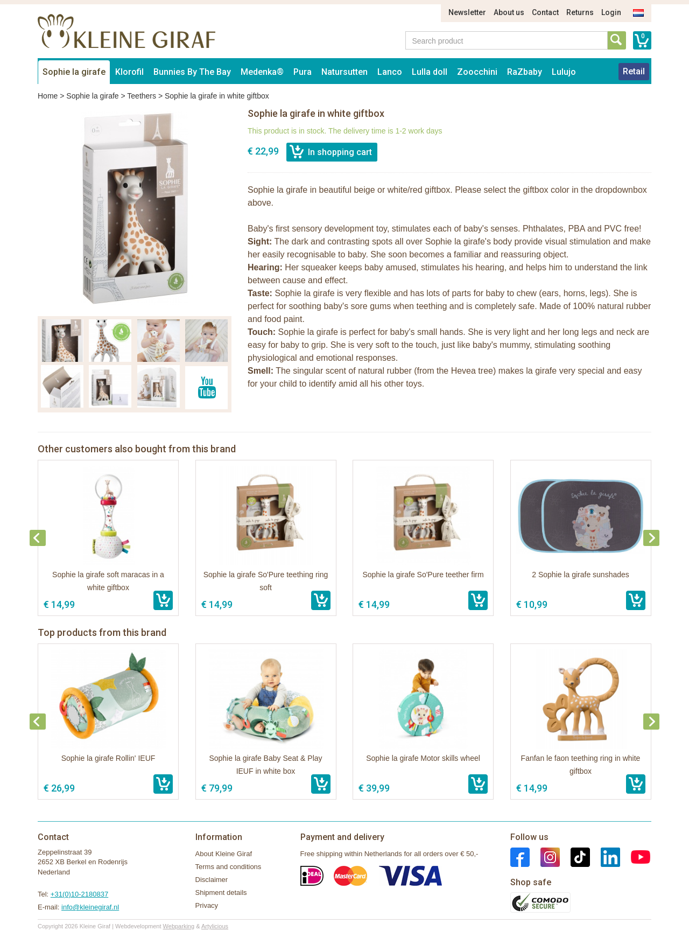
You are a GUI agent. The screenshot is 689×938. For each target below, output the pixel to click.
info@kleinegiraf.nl (90, 907)
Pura (302, 72)
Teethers (141, 96)
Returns (580, 12)
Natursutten (344, 72)
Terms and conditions (228, 867)
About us (509, 12)
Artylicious (214, 926)
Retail (634, 71)
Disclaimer (211, 880)
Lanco (389, 72)
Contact (545, 12)
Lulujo (564, 72)
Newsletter (467, 12)
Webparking (179, 926)
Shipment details (221, 892)
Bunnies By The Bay (192, 72)
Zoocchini (477, 72)
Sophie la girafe (74, 72)
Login (611, 12)
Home (48, 96)
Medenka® (262, 72)
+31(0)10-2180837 (79, 894)
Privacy (207, 905)
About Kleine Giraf (223, 854)
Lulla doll (429, 72)
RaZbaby (524, 72)
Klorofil (129, 72)
